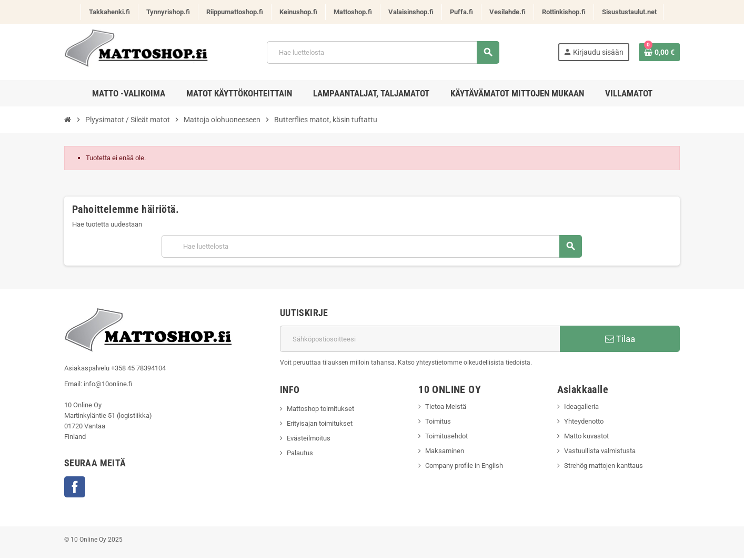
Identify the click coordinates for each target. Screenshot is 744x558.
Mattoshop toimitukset (320, 409)
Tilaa (620, 339)
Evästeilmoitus (308, 438)
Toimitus (438, 421)
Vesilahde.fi (507, 12)
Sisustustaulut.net (629, 12)
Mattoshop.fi (353, 12)
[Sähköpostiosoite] (420, 339)
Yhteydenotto (584, 421)
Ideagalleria (581, 406)
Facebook (74, 486)
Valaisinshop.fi (411, 12)
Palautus (300, 453)
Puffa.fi (461, 12)
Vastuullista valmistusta (600, 451)
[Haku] (383, 52)
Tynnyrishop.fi (168, 12)
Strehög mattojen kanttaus (603, 465)
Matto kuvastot (586, 436)
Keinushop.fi (298, 12)
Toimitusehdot (446, 436)
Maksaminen (444, 451)
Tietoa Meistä (445, 406)
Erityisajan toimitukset (320, 423)
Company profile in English (464, 465)
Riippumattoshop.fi (234, 12)
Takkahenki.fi (109, 12)
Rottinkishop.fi (564, 12)
